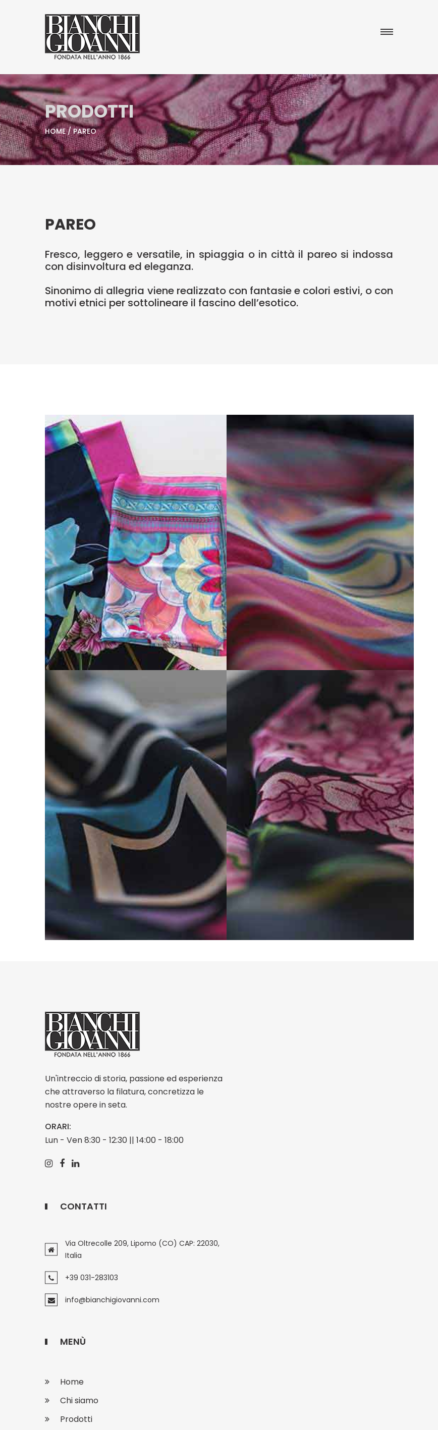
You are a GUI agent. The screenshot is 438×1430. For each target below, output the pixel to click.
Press (71, 1304)
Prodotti (76, 1285)
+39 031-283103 (273, 1105)
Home (55, 133)
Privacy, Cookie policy (225, 1413)
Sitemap (293, 1413)
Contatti (76, 1323)
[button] (384, 33)
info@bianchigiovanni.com (294, 1127)
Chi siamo (79, 1267)
